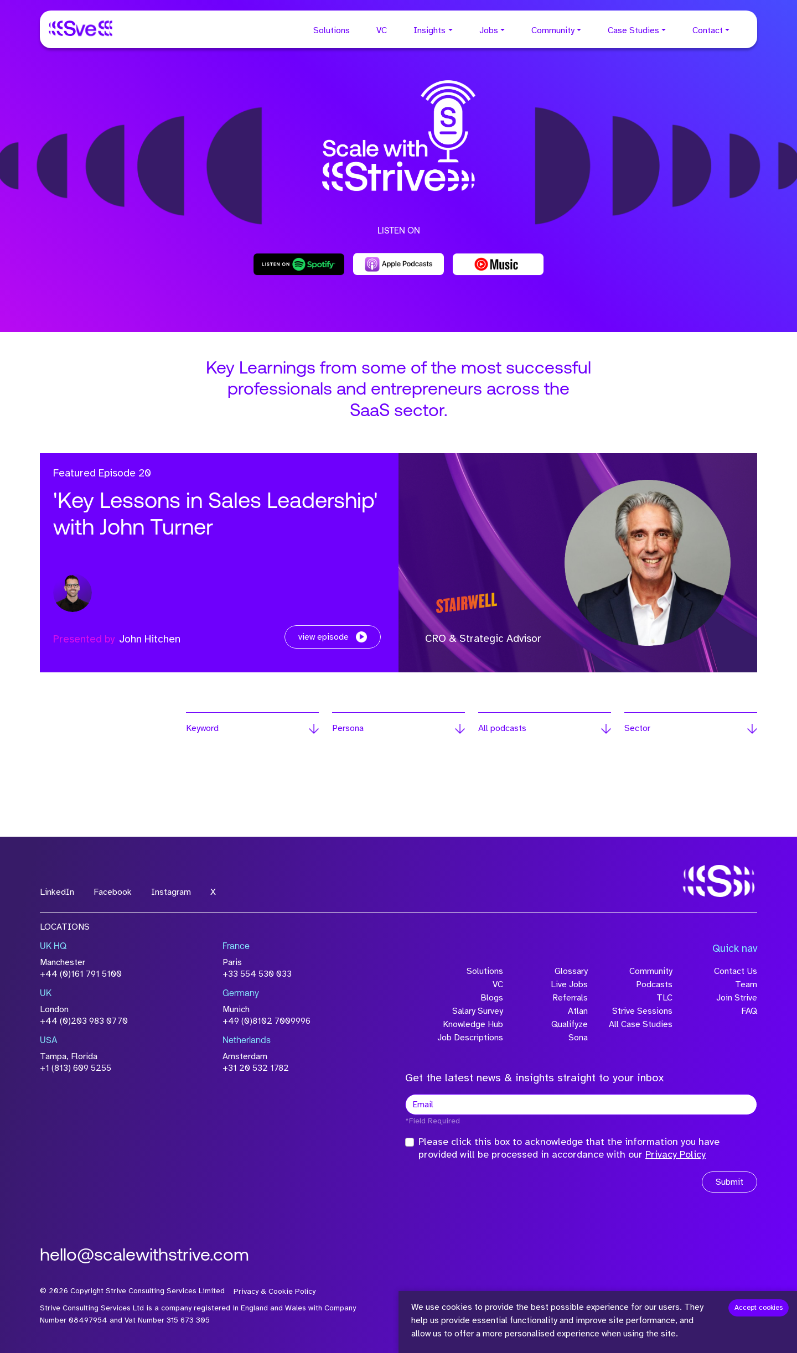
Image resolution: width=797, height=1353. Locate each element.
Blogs (491, 997)
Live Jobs (569, 984)
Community (553, 30)
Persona (348, 728)
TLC (664, 997)
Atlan (578, 1011)
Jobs (488, 30)
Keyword (202, 728)
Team (746, 984)
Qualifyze (569, 1024)
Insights (429, 30)
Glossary (571, 971)
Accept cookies (758, 1307)
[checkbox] (409, 1142)
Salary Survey (477, 1011)
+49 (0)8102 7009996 (266, 1021)
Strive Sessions (642, 1011)
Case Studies (633, 30)
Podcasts (654, 984)
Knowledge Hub (473, 1024)
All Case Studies (640, 1024)
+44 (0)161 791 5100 (81, 973)
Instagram (171, 892)
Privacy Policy (675, 1154)
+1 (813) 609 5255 (75, 1068)
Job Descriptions (470, 1037)
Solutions (331, 30)
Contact (707, 30)
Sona (578, 1037)
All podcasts (502, 728)
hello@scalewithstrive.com (144, 1256)
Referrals (570, 997)
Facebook (113, 892)
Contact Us (735, 971)
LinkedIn (57, 892)
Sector (637, 728)
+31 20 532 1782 (255, 1068)
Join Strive (736, 997)
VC (381, 30)
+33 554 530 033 (257, 973)
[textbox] (581, 1104)
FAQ (749, 1011)
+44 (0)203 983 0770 (84, 1021)
